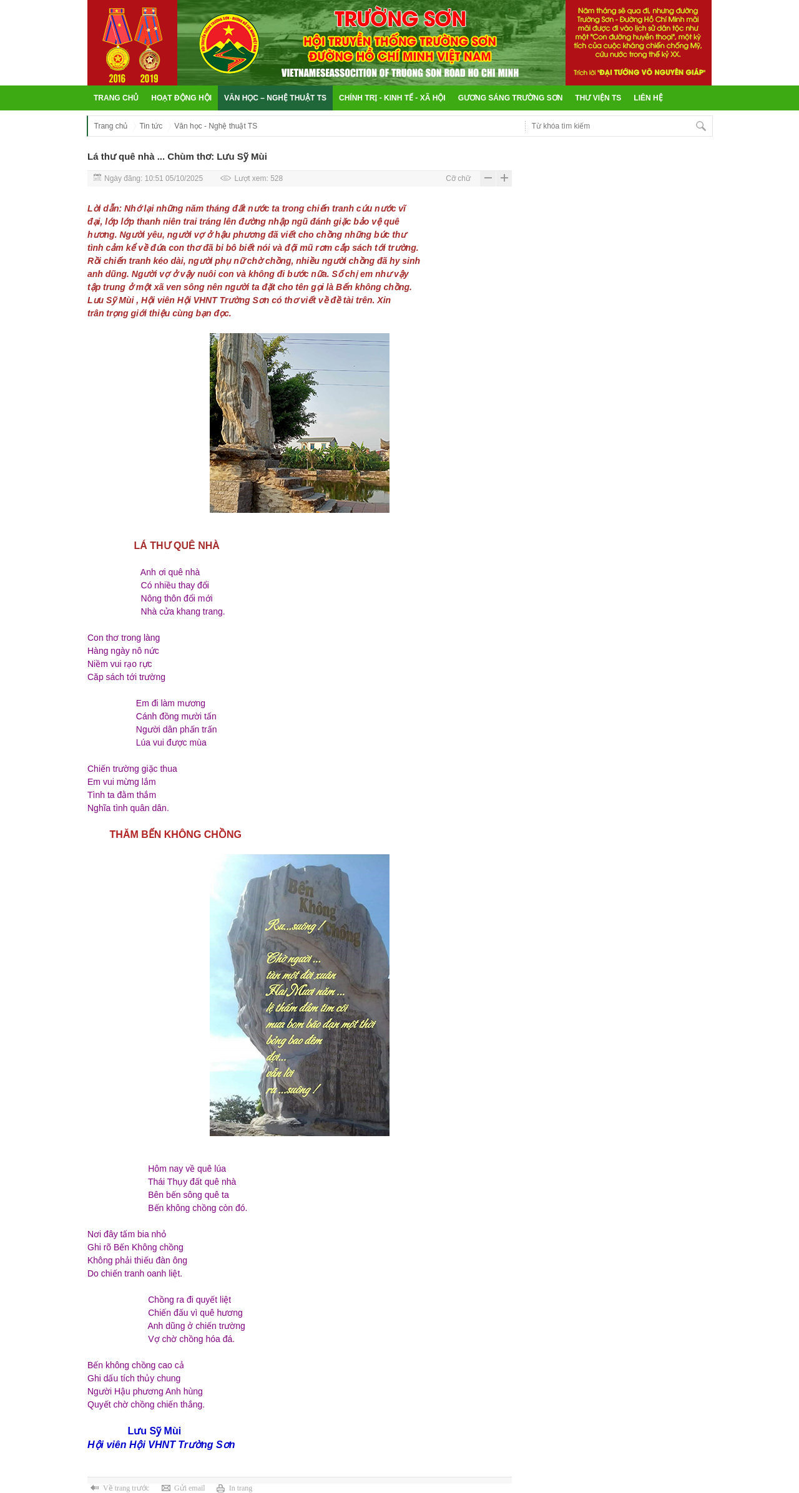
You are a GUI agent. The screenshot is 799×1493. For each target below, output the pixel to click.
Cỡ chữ (458, 178)
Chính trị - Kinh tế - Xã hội (392, 98)
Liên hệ (648, 98)
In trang (241, 1488)
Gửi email (189, 1488)
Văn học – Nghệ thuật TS (275, 98)
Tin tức (150, 126)
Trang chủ (116, 98)
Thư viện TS (598, 98)
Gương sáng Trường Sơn (510, 98)
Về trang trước (126, 1488)
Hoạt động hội (181, 98)
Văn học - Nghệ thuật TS (215, 126)
